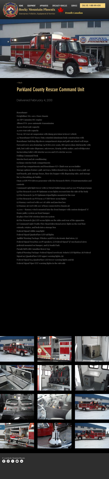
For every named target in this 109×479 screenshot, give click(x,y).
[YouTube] (17, 461)
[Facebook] (3, 461)
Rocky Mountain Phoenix (37, 9)
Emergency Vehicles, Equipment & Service (37, 13)
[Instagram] (8, 461)
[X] (12, 461)
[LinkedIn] (21, 461)
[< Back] (24, 82)
